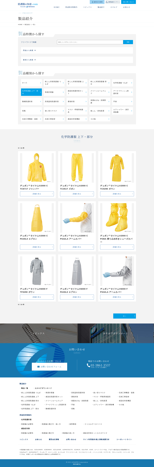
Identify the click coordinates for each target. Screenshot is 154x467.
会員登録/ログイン (114, 2)
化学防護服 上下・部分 (30, 92)
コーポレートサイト (124, 439)
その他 (93, 119)
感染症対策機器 (74, 119)
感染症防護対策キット (75, 92)
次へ (124, 316)
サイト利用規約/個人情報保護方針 (96, 439)
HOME (56, 7)
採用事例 (72, 424)
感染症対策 (25, 428)
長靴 (24, 111)
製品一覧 (24, 388)
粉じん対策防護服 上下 (76, 83)
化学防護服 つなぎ (120, 83)
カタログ (113, 7)
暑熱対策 (71, 101)
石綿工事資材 (50, 119)
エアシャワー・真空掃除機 (121, 111)
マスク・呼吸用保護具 (75, 111)
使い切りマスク (51, 111)
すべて (24, 83)
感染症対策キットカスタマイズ (95, 433)
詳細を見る (37, 194)
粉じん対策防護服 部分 (99, 83)
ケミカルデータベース (93, 424)
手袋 (115, 101)
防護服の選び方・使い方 (51, 424)
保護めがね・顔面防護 (98, 101)
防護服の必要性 (27, 424)
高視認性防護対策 (52, 101)
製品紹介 (101, 7)
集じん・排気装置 (97, 111)
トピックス (87, 7)
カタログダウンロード (42, 388)
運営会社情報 (98, 2)
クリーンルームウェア (98, 92)
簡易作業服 (49, 92)
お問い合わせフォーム (51, 366)
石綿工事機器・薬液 (30, 119)
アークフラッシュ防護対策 (121, 92)
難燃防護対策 (27, 101)
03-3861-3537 (100, 365)
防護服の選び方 (48, 433)
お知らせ (126, 7)
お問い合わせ (129, 2)
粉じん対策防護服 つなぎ (53, 83)
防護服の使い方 (69, 433)
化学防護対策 (26, 419)
